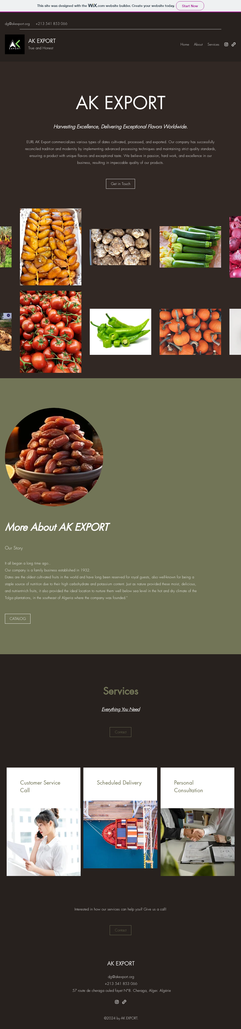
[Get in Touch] (120, 184)
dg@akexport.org (17, 23)
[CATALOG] (17, 619)
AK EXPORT (42, 40)
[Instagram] (226, 44)
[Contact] (120, 732)
